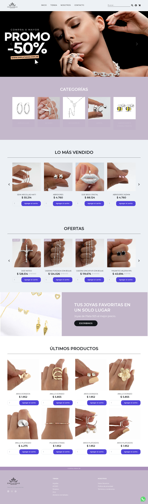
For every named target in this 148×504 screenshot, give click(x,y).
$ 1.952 (23, 396)
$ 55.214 (27, 197)
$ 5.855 (57, 396)
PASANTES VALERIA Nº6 (121, 271)
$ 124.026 (54, 273)
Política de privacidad (105, 486)
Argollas (55, 483)
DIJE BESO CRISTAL (90, 195)
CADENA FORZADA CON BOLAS (58, 271)
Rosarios (56, 489)
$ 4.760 (58, 197)
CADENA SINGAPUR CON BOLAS (89, 271)
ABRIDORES (58, 195)
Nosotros (66, 5)
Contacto (79, 5)
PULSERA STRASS (57, 443)
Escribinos (85, 323)
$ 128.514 (22, 273)
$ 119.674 (85, 273)
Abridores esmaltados (60, 495)
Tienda (54, 5)
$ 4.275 (23, 445)
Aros (54, 492)
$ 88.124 (90, 197)
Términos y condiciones (106, 489)
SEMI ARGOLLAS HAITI (26, 195)
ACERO (55, 486)
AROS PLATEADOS (91, 443)
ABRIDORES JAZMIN (121, 195)
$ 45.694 (118, 273)
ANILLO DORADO (57, 394)
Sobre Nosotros (103, 483)
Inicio (44, 5)
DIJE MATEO (26, 271)
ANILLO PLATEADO (23, 443)
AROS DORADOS (23, 394)
